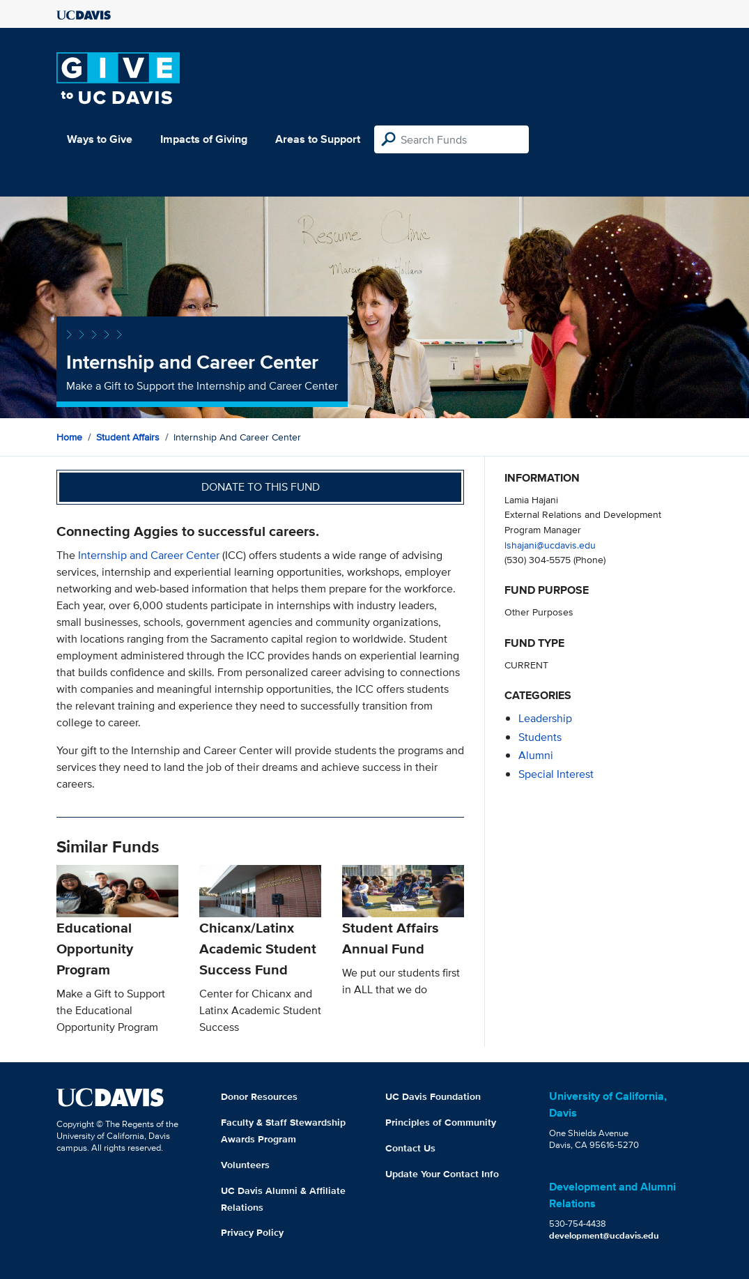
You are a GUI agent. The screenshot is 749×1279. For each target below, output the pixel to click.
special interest (556, 774)
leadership (545, 718)
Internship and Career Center (148, 555)
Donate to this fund (260, 487)
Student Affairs (128, 437)
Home (69, 437)
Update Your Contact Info (442, 1174)
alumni (535, 755)
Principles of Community (440, 1122)
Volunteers (245, 1165)
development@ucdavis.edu (604, 1235)
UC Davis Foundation (433, 1096)
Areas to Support (317, 139)
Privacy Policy (252, 1232)
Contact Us (410, 1148)
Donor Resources (259, 1096)
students (540, 737)
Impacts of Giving (203, 139)
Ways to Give (99, 139)
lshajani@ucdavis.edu (550, 544)
